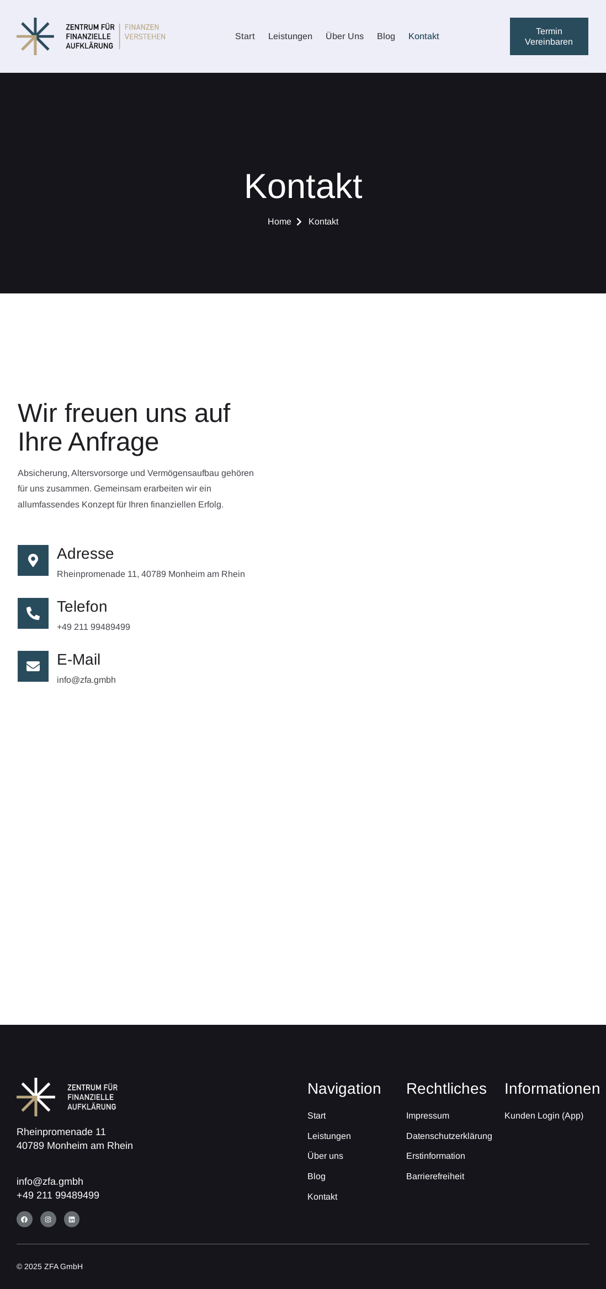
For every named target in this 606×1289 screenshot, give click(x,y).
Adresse (85, 553)
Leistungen (290, 36)
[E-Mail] (33, 666)
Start (245, 36)
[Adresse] (33, 560)
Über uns (345, 36)
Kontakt (423, 36)
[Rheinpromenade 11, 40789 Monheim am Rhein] (303, 892)
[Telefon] (33, 613)
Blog (386, 36)
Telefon (82, 606)
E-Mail (78, 659)
